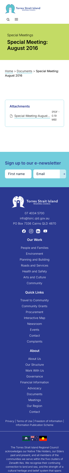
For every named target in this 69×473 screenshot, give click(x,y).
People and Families (34, 248)
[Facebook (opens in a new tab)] (24, 231)
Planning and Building (34, 259)
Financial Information (34, 382)
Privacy (9, 421)
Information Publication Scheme (34, 424)
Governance (34, 376)
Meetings (34, 400)
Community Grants (34, 306)
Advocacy (34, 388)
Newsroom (34, 324)
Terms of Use (24, 421)
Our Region (34, 406)
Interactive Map (34, 318)
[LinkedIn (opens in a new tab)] (38, 231)
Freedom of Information (48, 421)
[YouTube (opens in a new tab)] (45, 231)
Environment (34, 253)
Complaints (34, 341)
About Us (34, 359)
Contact (34, 335)
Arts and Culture (34, 277)
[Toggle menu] (16, 19)
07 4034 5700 (34, 213)
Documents (24, 71)
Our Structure (34, 364)
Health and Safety (34, 271)
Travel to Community (34, 300)
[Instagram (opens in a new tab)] (31, 231)
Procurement (34, 312)
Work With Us (34, 370)
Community (34, 283)
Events (34, 329)
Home (9, 71)
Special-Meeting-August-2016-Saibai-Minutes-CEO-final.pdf (32, 116)
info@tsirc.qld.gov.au (34, 218)
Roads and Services (34, 265)
